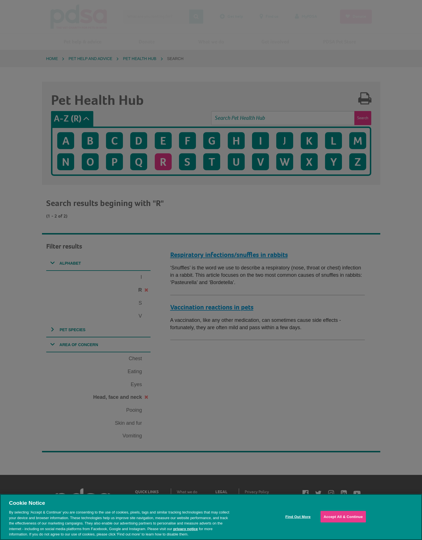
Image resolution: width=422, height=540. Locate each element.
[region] (211, 517)
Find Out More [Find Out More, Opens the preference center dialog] (298, 516)
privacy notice (185, 529)
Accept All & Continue (343, 516)
